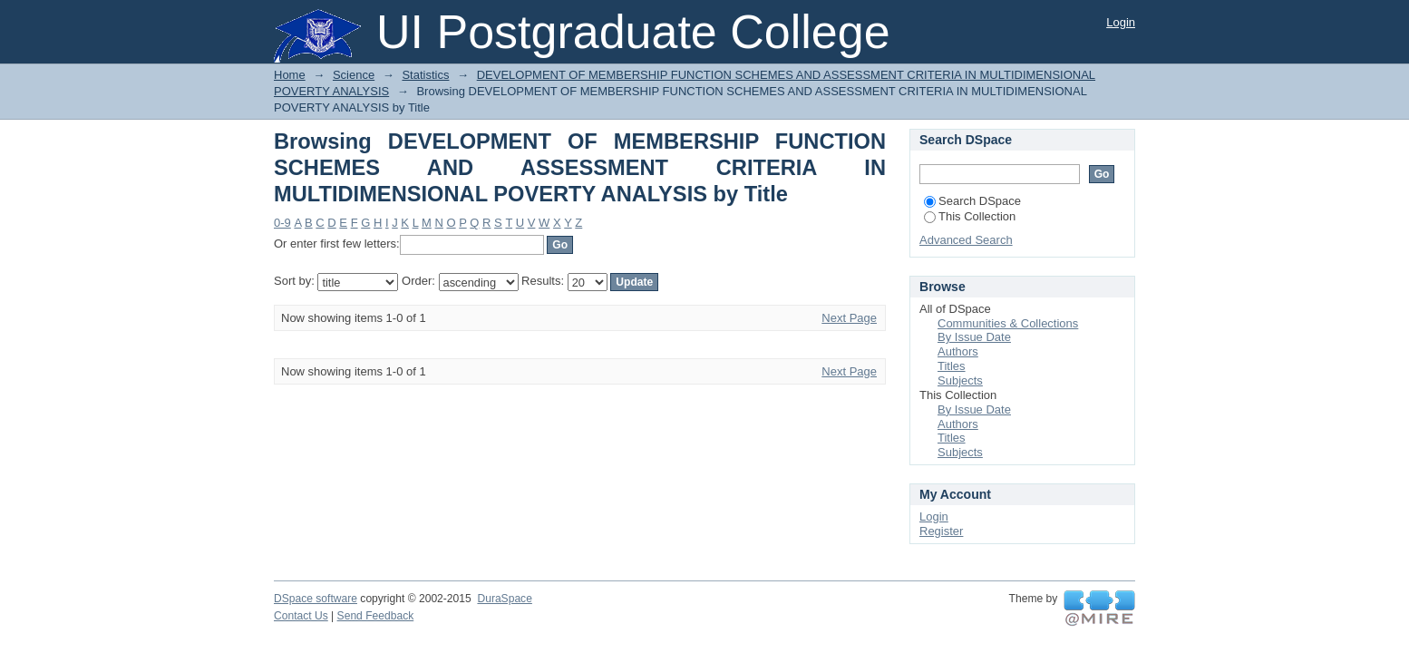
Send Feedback (375, 615)
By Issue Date (974, 337)
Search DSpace (972, 201)
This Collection (969, 216)
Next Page (849, 318)
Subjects (960, 380)
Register (941, 531)
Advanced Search (966, 240)
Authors (958, 351)
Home (290, 75)
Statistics (425, 75)
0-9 (282, 222)
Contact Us (301, 615)
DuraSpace (504, 598)
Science (353, 75)
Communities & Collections (1008, 323)
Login (1120, 22)
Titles (952, 366)
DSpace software (315, 598)
